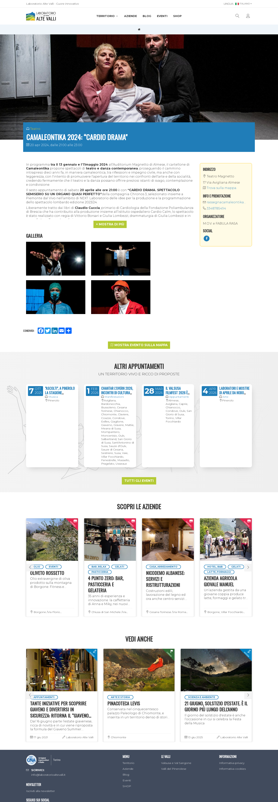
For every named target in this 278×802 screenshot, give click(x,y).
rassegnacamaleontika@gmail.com (226, 202)
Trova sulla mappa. (220, 188)
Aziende (130, 16)
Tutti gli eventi (139, 430)
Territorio (107, 16)
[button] (110, 224)
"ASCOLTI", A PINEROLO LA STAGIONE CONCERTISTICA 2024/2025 (60, 344)
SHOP (177, 16)
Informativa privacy (231, 712)
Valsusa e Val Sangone (176, 712)
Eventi (162, 16)
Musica (53, 346)
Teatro (35, 129)
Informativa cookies (232, 718)
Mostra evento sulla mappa (139, 294)
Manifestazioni (114, 346)
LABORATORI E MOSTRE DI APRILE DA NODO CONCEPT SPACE (234, 342)
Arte (225, 346)
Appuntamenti (179, 346)
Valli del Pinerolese (173, 718)
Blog (147, 16)
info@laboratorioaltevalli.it (48, 724)
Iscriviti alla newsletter (40, 740)
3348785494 (214, 208)
